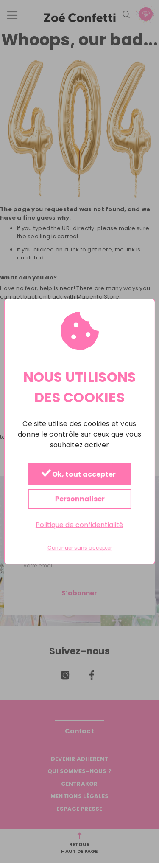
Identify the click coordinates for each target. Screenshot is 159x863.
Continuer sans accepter (79, 548)
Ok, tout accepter (78, 474)
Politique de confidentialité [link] (79, 525)
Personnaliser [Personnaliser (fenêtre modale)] (79, 499)
